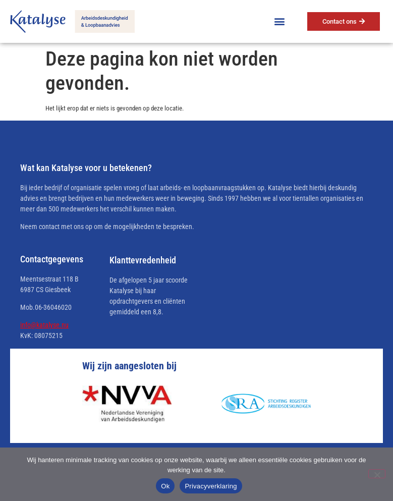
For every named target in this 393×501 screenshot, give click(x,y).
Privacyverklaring (211, 486)
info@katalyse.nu (44, 325)
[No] (376, 473)
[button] (279, 21)
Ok (165, 486)
